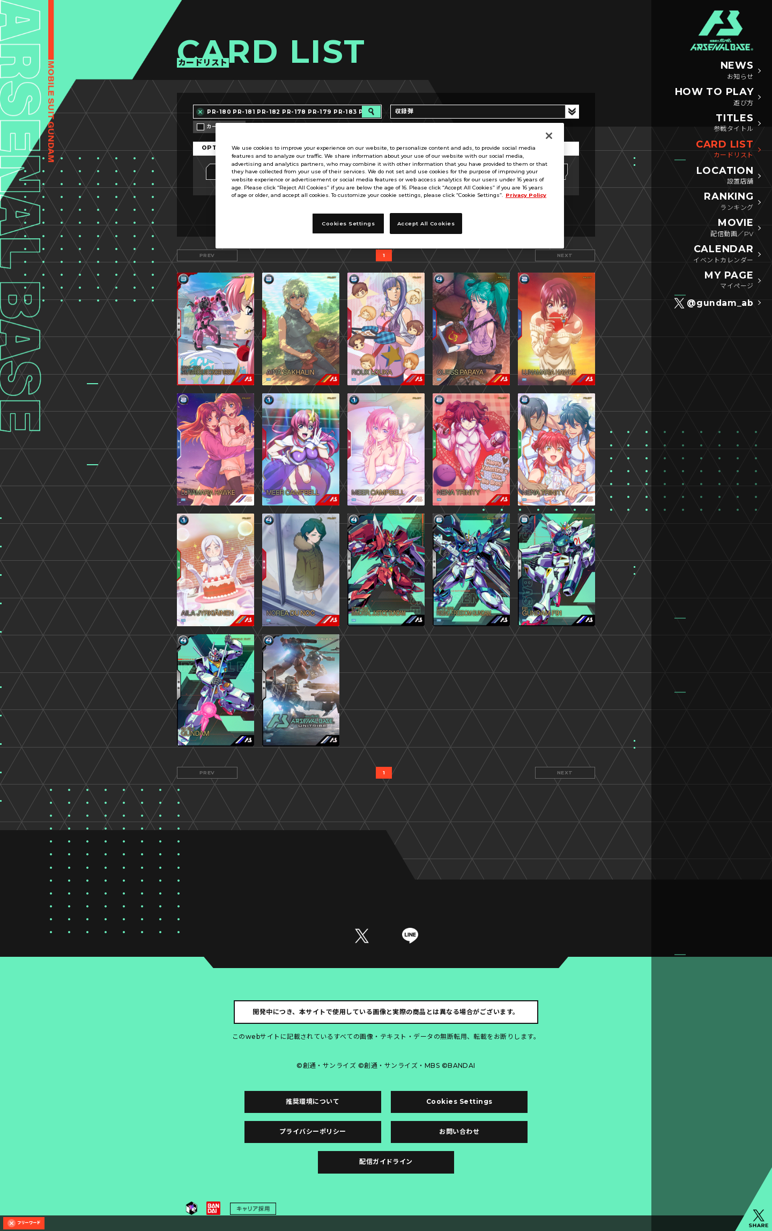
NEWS (737, 71)
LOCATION (725, 176)
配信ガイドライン (386, 1161)
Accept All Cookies (426, 223)
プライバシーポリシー (312, 1131)
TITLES (734, 123)
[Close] (549, 136)
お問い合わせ (459, 1131)
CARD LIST (724, 150)
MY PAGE (728, 280)
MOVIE (731, 228)
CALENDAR (723, 254)
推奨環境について (312, 1101)
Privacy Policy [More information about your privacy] (526, 195)
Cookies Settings (459, 1101)
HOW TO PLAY (714, 97)
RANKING (728, 202)
